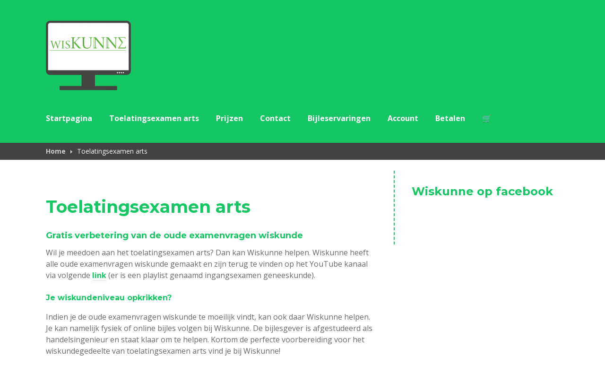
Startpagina (69, 118)
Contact (275, 118)
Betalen (450, 118)
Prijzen (229, 118)
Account (403, 118)
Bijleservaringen (339, 118)
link (99, 275)
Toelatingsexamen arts (154, 118)
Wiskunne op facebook (482, 191)
